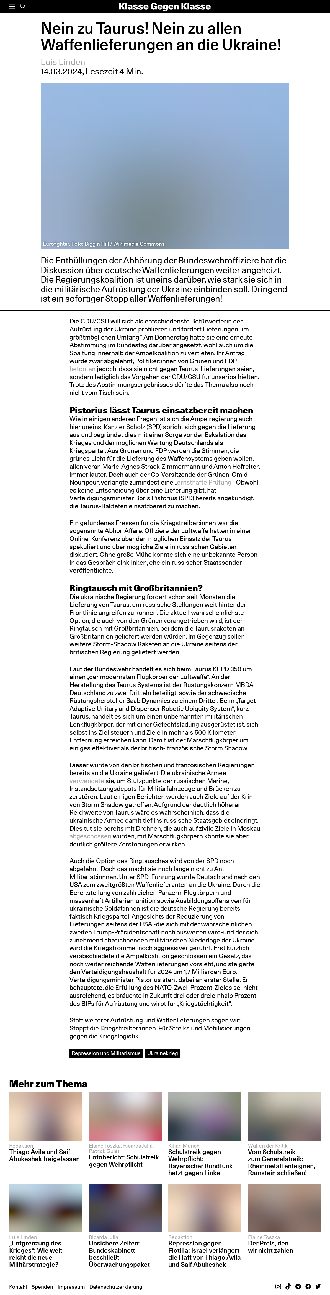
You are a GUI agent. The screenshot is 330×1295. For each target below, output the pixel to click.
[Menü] (12, 6)
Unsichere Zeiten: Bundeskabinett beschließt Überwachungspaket (119, 1253)
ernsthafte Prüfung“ (205, 482)
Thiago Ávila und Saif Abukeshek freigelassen (44, 1155)
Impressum (71, 1287)
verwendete (87, 780)
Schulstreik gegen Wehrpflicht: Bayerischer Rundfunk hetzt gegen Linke (200, 1162)
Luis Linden (63, 62)
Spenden (42, 1287)
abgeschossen (91, 836)
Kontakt (18, 1287)
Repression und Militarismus (106, 1053)
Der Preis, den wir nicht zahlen (270, 1246)
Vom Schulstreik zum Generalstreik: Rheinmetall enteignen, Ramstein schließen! (281, 1162)
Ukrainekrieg (162, 1053)
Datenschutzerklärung (115, 1287)
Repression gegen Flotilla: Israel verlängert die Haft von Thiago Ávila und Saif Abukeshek (204, 1253)
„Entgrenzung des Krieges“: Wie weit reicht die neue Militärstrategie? (35, 1253)
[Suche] (23, 6)
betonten (83, 368)
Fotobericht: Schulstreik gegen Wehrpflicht (124, 1160)
